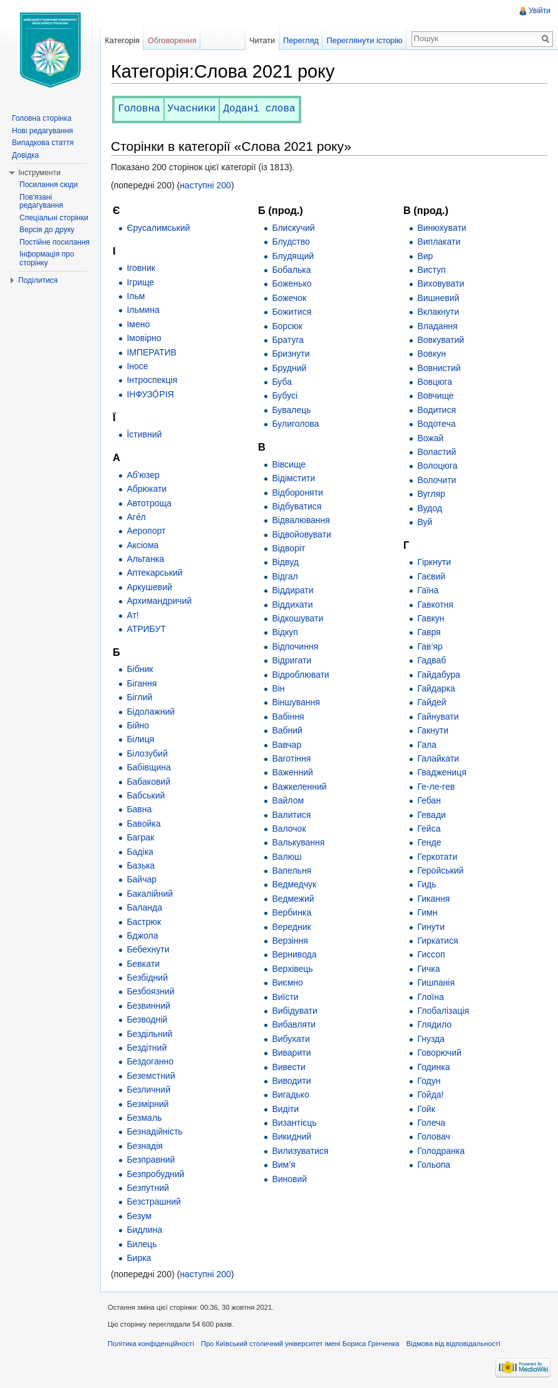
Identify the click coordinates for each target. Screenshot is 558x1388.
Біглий (139, 697)
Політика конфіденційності (151, 1343)
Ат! (132, 615)
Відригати (291, 660)
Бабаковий (148, 782)
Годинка (433, 1067)
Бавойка (143, 824)
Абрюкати (147, 489)
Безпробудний (155, 1174)
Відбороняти (297, 492)
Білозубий (147, 753)
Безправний (151, 1160)
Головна (139, 109)
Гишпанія (436, 982)
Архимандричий (159, 601)
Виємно (287, 982)
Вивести (288, 1067)
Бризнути (290, 354)
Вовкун (431, 354)
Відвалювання (300, 520)
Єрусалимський (158, 228)
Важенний (292, 772)
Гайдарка (436, 688)
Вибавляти (294, 1024)
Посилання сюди (48, 184)
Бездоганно (150, 1061)
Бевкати (143, 964)
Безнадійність (154, 1131)
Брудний (289, 368)
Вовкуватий (440, 340)
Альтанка (145, 559)
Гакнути (432, 730)
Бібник (140, 669)
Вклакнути (438, 312)
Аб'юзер (143, 475)
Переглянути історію (365, 40)
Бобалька (291, 270)
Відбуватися (296, 506)
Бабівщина (148, 767)
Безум (139, 1216)
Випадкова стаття (42, 142)
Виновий (289, 1179)
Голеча (431, 1123)
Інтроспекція (152, 380)
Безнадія (144, 1146)
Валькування (298, 842)
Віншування (296, 702)
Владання (437, 326)
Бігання (142, 683)
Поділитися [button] (38, 280)
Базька (141, 865)
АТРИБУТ (146, 629)
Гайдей (431, 702)
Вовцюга (434, 382)
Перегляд (301, 40)
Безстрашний (154, 1202)
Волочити (436, 480)
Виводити (291, 1081)
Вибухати (290, 1039)
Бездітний (147, 1048)
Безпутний (147, 1188)
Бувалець (291, 410)
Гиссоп (431, 954)
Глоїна (430, 997)
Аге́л (136, 517)
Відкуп (284, 632)
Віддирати (292, 590)
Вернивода (294, 954)
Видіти (285, 1109)
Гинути (431, 927)
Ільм (136, 296)
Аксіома (142, 545)
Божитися (291, 312)
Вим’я (283, 1165)
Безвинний (148, 1006)
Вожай (430, 438)
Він (278, 688)
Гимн (427, 912)
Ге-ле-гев (436, 787)
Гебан (429, 800)
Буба (282, 382)
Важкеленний (299, 787)
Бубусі (284, 395)
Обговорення (172, 40)
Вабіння (288, 717)
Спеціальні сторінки (53, 217)
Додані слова (259, 109)
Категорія (122, 40)
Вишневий (438, 298)
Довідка (25, 155)
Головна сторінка (41, 118)
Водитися (436, 410)
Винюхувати (441, 228)
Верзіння (289, 941)
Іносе (137, 366)
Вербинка (291, 912)
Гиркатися (437, 941)
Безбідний (147, 977)
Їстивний (144, 434)
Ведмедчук (294, 884)
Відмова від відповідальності (453, 1343)
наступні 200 (205, 185)
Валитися (291, 815)
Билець (142, 1244)
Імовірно (144, 338)
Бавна (139, 809)
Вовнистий (438, 368)
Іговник (141, 268)
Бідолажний (151, 712)
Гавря (428, 632)
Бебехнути (148, 949)
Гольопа (433, 1165)
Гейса (428, 829)
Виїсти (285, 997)
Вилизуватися (300, 1151)
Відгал (284, 576)
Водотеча (436, 424)
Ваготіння (291, 758)
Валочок (289, 829)
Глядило (434, 1024)
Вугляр (431, 494)
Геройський (440, 870)
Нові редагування (42, 130)
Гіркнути (434, 562)
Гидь (426, 884)
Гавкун (430, 618)
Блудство (290, 242)
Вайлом (288, 800)
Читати (262, 40)
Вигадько (290, 1094)
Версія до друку (47, 229)
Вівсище (289, 464)
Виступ (431, 270)
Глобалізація (443, 1011)
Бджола (142, 936)
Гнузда (431, 1039)
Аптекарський (154, 573)
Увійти (539, 10)
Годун (428, 1081)
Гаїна (427, 590)
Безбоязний (150, 991)
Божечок (289, 298)
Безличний (148, 1089)
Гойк (426, 1109)
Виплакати (438, 242)
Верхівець (292, 969)
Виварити (291, 1053)
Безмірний (147, 1104)
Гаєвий (431, 576)
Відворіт (288, 548)
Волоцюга (437, 466)
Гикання (433, 899)
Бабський (146, 795)
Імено (138, 324)
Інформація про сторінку (46, 258)
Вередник (291, 927)
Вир (425, 256)
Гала (427, 745)
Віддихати (292, 605)
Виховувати (440, 283)
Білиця (140, 739)
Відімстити (293, 478)
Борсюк (287, 326)
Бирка (139, 1258)
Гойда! (430, 1094)
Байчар (142, 879)
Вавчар (286, 745)
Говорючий (439, 1053)
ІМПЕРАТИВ (152, 352)
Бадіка (140, 852)
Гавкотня (435, 605)
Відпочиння (295, 646)
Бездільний (149, 1034)
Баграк (140, 837)
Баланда (144, 907)
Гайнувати (437, 717)
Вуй (424, 522)
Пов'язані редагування (41, 201)
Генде (429, 842)
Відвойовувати (301, 534)
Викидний (291, 1136)
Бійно (138, 725)
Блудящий (293, 256)
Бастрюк (144, 922)
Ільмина (143, 310)
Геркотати (437, 857)
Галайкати (438, 758)
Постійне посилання (54, 242)
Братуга (288, 340)
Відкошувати (297, 618)
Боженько (291, 283)
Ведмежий (293, 899)
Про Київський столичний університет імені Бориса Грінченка (300, 1343)
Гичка (428, 969)
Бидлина (144, 1230)
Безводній (147, 1019)
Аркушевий (149, 587)
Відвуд (285, 562)
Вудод (429, 508)
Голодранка (441, 1151)
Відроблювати (300, 675)
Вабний (287, 730)
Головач (433, 1136)
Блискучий (293, 228)
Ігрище (140, 282)
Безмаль (144, 1118)
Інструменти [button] (39, 172)
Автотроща (149, 503)
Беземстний (151, 1076)
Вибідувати (294, 1011)
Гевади (431, 815)
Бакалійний (150, 894)
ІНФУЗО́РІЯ (150, 394)
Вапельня (291, 870)
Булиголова (295, 424)
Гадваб (431, 660)
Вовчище (435, 395)
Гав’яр (430, 646)
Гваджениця (441, 772)
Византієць (294, 1123)
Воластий (436, 452)
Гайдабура (438, 675)
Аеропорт (146, 531)
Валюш (286, 857)
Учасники (192, 109)
